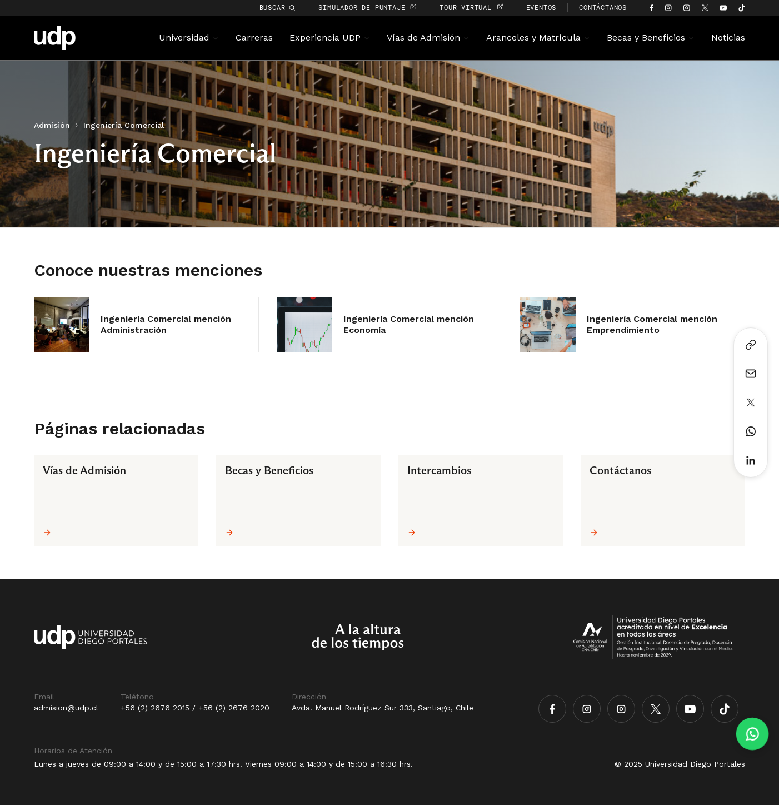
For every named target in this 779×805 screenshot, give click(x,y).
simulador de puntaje (367, 7)
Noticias (728, 37)
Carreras (254, 37)
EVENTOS (541, 7)
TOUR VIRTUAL (471, 7)
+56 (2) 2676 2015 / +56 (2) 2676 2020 (195, 707)
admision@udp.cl (66, 707)
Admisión (52, 125)
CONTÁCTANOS (603, 7)
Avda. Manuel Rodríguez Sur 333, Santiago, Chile (382, 707)
